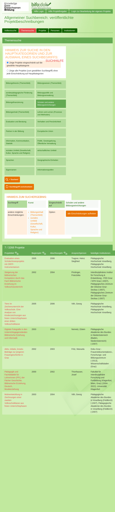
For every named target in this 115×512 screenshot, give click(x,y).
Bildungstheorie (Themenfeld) (18, 83)
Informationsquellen (45, 170)
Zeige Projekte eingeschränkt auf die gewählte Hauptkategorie (24, 64)
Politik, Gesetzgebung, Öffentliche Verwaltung (46, 142)
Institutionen (69, 30)
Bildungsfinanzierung (14, 102)
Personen (55, 30)
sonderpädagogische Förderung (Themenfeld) (19, 94)
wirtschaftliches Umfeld (46, 150)
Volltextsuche (10, 30)
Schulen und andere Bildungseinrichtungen (46, 103)
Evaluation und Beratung (16, 122)
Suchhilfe (55, 61)
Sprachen (10, 160)
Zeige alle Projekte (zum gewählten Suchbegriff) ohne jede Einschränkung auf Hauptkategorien (32, 72)
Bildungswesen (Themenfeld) (49, 83)
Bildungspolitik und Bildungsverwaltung (45, 94)
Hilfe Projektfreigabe (57, 11)
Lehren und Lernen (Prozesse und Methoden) (49, 113)
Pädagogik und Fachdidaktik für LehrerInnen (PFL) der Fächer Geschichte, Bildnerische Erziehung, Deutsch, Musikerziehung (15, 380)
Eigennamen (11, 170)
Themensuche (27, 30)
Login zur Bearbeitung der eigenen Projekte (91, 11)
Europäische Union (45, 131)
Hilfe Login (39, 11)
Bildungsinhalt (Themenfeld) (17, 112)
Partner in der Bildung (15, 131)
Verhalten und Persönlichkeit (49, 122)
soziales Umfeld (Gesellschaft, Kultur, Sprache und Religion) (18, 151)
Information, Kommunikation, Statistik (18, 142)
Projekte (42, 30)
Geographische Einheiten (47, 160)
